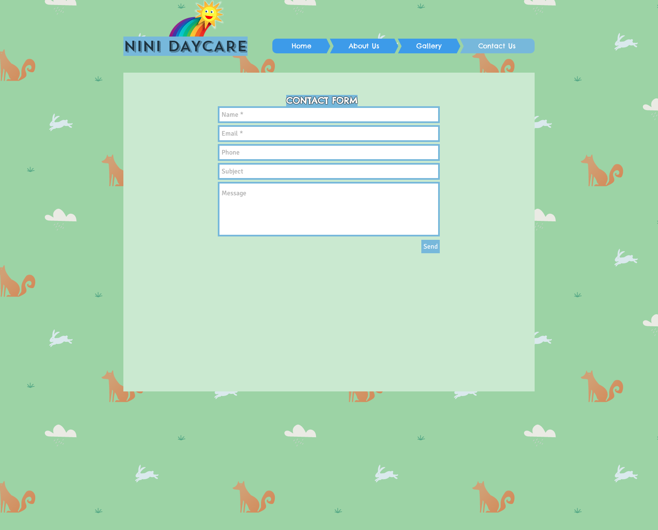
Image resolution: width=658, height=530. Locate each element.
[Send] (430, 246)
